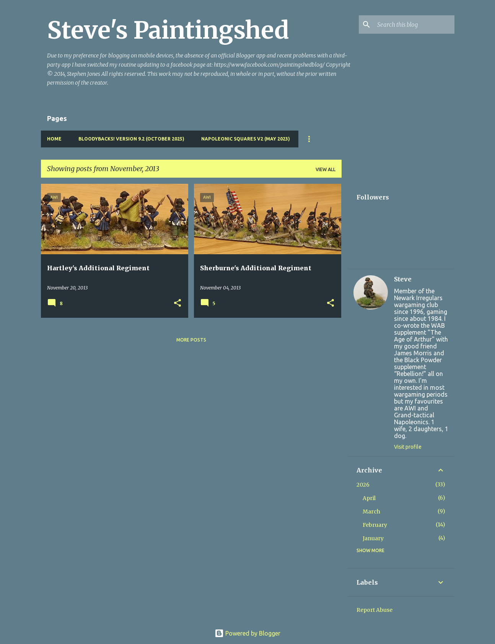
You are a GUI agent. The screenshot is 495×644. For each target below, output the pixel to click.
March (371, 511)
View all (325, 169)
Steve (403, 279)
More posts (191, 339)
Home (54, 138)
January (373, 538)
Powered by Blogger (247, 633)
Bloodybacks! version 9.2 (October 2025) (131, 138)
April (369, 498)
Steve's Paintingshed (168, 30)
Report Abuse (374, 609)
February (375, 524)
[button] (177, 303)
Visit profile (408, 447)
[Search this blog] (414, 24)
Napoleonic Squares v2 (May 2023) (245, 138)
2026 (363, 484)
